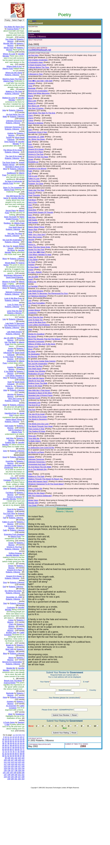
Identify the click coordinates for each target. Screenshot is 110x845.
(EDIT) (32, 21)
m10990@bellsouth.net (37, 50)
